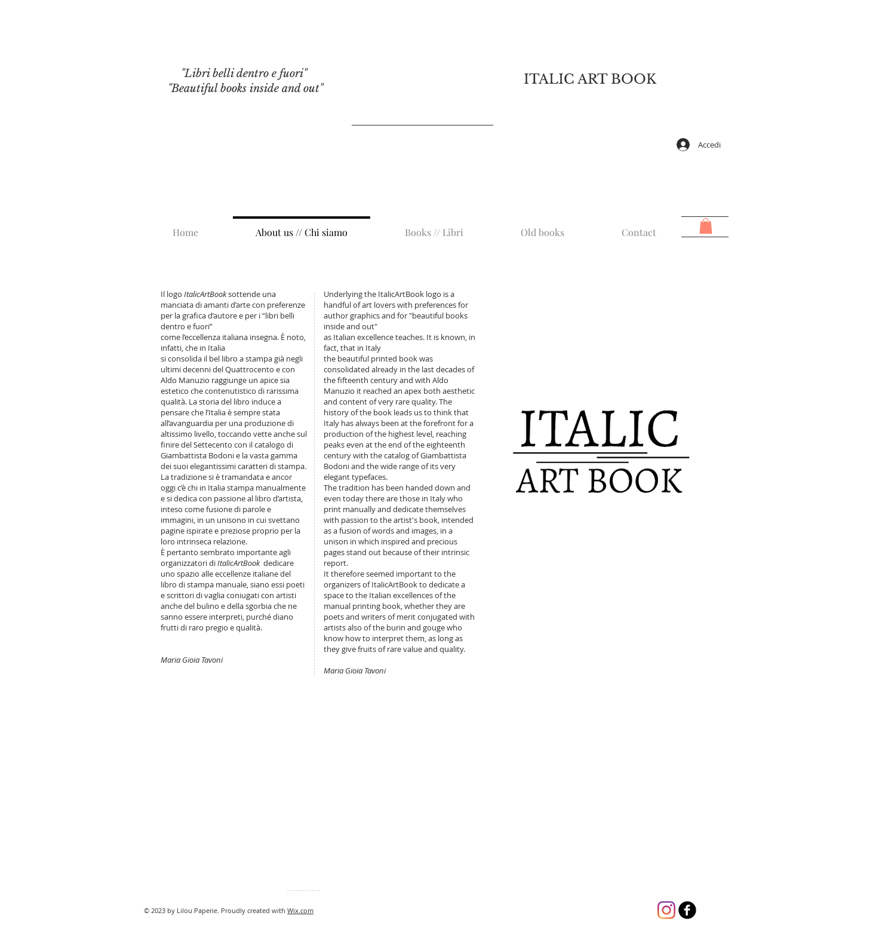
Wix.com (300, 910)
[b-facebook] (687, 910)
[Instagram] (666, 910)
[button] (705, 226)
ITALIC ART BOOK (590, 79)
